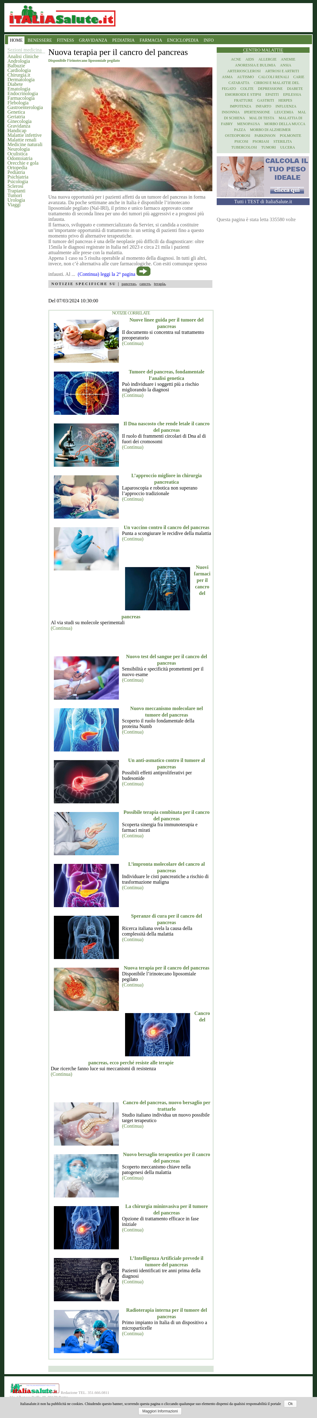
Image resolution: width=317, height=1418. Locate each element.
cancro (144, 284)
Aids (249, 59)
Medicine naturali (24, 144)
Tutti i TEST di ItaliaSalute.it (263, 201)
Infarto (263, 106)
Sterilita (282, 141)
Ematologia (18, 88)
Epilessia (292, 94)
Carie (298, 77)
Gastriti (265, 100)
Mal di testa (261, 118)
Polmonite (290, 135)
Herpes (285, 100)
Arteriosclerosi (244, 71)
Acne (236, 59)
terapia (159, 284)
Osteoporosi (237, 135)
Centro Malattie (263, 50)
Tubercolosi (244, 147)
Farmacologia (21, 98)
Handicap (16, 130)
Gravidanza (18, 125)
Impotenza (240, 106)
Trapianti (16, 190)
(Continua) (132, 343)
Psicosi (241, 141)
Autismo (245, 77)
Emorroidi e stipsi (243, 94)
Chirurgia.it (18, 75)
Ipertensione (257, 112)
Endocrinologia (22, 93)
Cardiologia (19, 70)
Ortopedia (17, 167)
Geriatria (16, 116)
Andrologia (18, 61)
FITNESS (65, 40)
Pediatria (16, 172)
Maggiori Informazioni (160, 1411)
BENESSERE (40, 40)
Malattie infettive (24, 135)
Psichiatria (17, 176)
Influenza (286, 106)
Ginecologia (19, 121)
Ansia (285, 65)
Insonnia (231, 112)
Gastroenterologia (25, 107)
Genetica (16, 112)
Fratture (243, 100)
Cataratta (239, 83)
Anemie (288, 59)
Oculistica (17, 153)
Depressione (270, 88)
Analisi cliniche (23, 56)
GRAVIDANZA (93, 40)
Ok (290, 1404)
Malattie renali (22, 139)
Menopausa (248, 124)
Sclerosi (15, 186)
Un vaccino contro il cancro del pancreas (166, 527)
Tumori (14, 195)
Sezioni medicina (24, 50)
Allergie (267, 59)
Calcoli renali (273, 77)
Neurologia (18, 149)
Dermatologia (21, 79)
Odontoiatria (20, 158)
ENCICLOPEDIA (183, 40)
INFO (209, 40)
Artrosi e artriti (282, 71)
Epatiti (272, 94)
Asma (227, 77)
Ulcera (287, 147)
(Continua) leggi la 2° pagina (106, 274)
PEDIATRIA (123, 40)
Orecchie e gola (22, 163)
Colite (247, 88)
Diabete (15, 84)
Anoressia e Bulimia (255, 65)
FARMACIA (151, 40)
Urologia (16, 200)
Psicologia (17, 181)
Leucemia (283, 112)
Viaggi (14, 204)
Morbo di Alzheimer (270, 130)
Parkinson (265, 135)
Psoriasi (261, 141)
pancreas (129, 284)
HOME (16, 40)
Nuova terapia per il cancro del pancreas (166, 967)
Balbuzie (16, 65)
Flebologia (17, 102)
